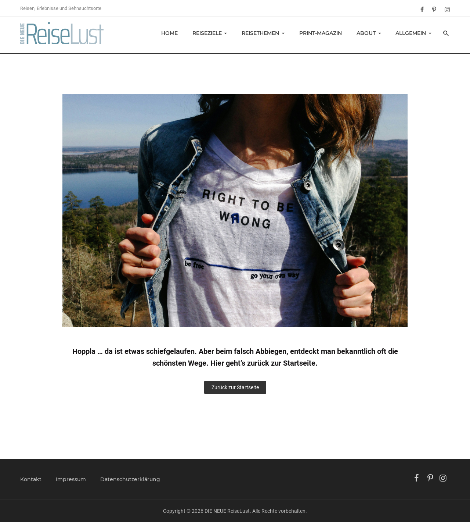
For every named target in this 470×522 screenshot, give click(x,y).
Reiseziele (207, 33)
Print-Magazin (320, 33)
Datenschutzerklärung (130, 479)
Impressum (71, 479)
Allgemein (410, 33)
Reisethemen (260, 33)
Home (169, 33)
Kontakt (30, 479)
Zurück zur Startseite (235, 387)
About (366, 33)
